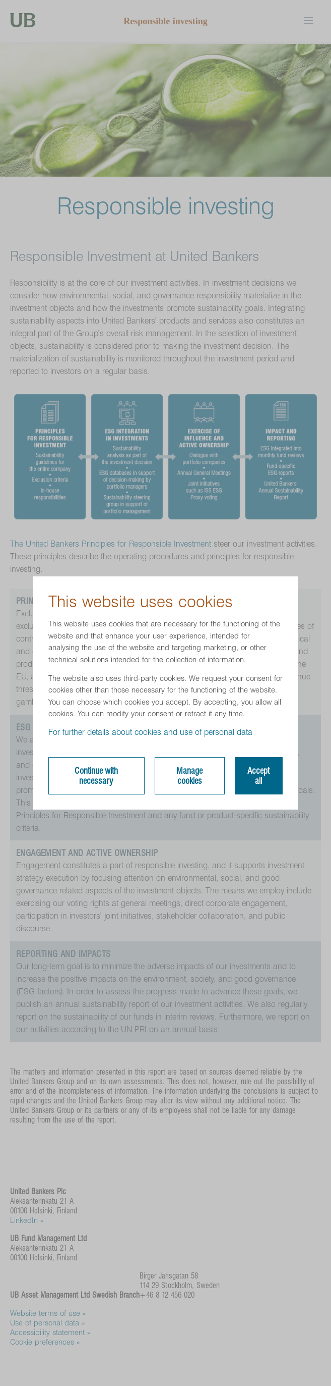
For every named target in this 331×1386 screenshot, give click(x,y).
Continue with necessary (96, 776)
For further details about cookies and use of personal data (150, 732)
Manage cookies (189, 776)
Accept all (258, 776)
